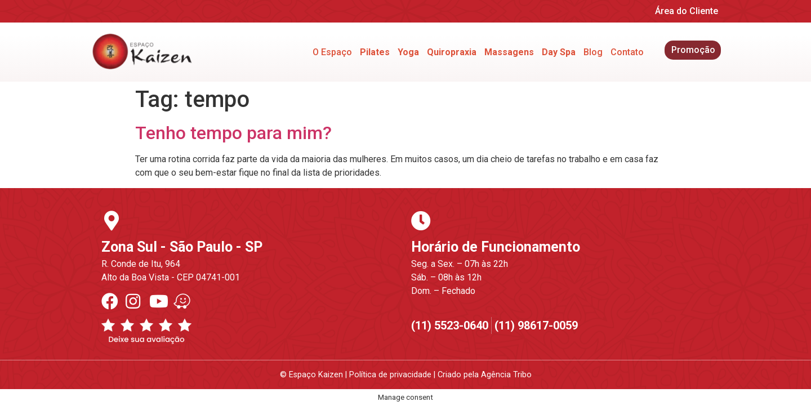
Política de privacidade (390, 375)
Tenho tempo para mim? (233, 133)
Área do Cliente (686, 11)
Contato (627, 52)
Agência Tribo (506, 375)
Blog (593, 52)
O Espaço (332, 52)
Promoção (693, 49)
